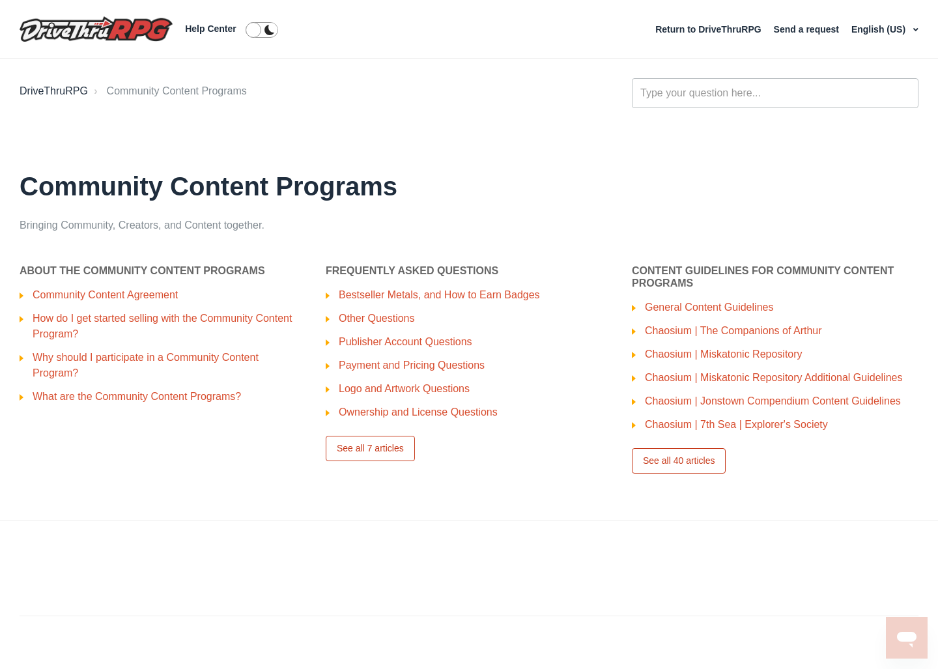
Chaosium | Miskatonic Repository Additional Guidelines (773, 377)
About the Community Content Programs (142, 270)
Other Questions (377, 318)
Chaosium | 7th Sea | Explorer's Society (736, 424)
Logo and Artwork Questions (404, 388)
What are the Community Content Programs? (137, 396)
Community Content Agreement (105, 294)
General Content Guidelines (709, 307)
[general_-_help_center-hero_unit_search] (775, 93)
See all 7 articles (370, 448)
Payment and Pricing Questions (412, 365)
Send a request (808, 29)
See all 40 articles (679, 460)
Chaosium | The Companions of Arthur (733, 330)
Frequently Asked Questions (412, 270)
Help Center (210, 28)
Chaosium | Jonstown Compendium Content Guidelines (773, 400)
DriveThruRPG (54, 90)
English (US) (879, 29)
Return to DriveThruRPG (709, 29)
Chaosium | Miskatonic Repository (724, 354)
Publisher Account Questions (405, 341)
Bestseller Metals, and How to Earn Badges (439, 294)
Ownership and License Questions (418, 412)
